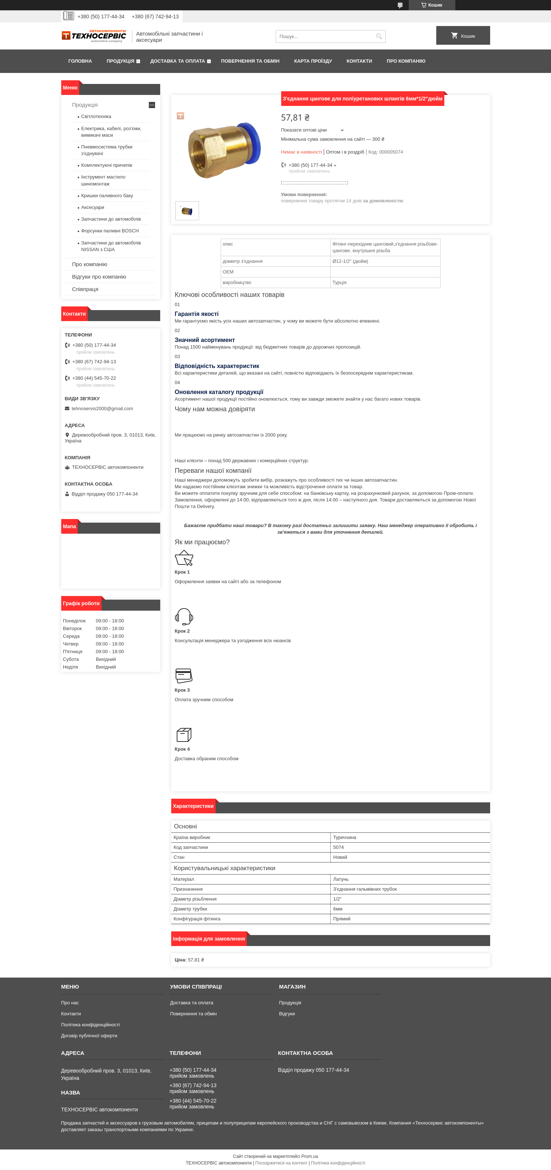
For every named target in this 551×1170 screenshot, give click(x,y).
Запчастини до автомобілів (111, 219)
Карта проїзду (313, 61)
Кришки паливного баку (107, 195)
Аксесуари (92, 207)
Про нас (70, 1002)
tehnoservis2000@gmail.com (102, 408)
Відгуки (287, 1013)
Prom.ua (309, 1156)
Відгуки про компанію (99, 276)
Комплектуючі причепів (106, 165)
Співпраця (85, 289)
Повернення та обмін (250, 61)
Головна (80, 61)
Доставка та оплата (177, 61)
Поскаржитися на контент (281, 1163)
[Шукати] (379, 36)
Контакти (359, 61)
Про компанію (406, 61)
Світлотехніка (96, 116)
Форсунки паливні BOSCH (110, 230)
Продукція (121, 61)
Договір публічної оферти (89, 1035)
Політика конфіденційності (90, 1024)
